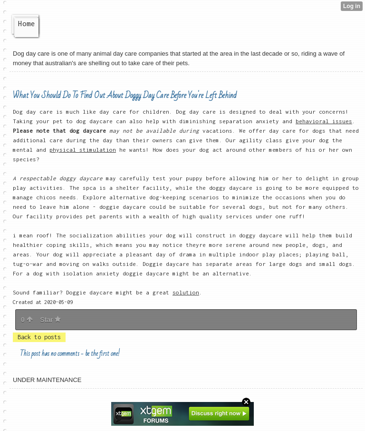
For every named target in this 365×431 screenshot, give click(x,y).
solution (186, 292)
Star (50, 319)
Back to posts (39, 337)
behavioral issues (324, 121)
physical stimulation (82, 150)
